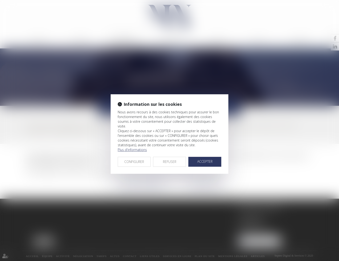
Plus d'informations (132, 149)
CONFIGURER (134, 161)
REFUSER (169, 161)
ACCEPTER (205, 161)
